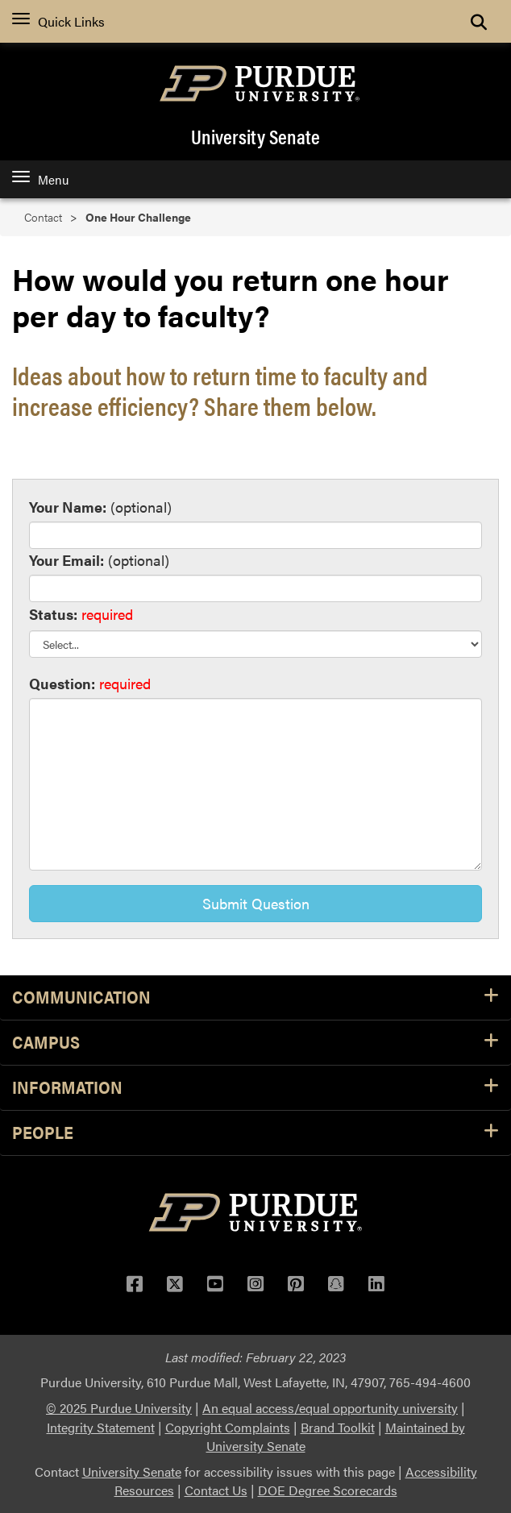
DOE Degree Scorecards (327, 1490)
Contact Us (216, 1490)
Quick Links (58, 21)
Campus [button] (255, 1043)
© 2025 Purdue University (119, 1408)
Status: (53, 614)
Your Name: (67, 507)
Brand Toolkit (338, 1427)
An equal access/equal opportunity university (330, 1408)
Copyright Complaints (227, 1427)
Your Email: (66, 560)
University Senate (255, 136)
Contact (43, 217)
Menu (40, 179)
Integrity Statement (101, 1427)
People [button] (255, 1133)
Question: (62, 683)
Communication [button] (255, 997)
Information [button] (255, 1088)
